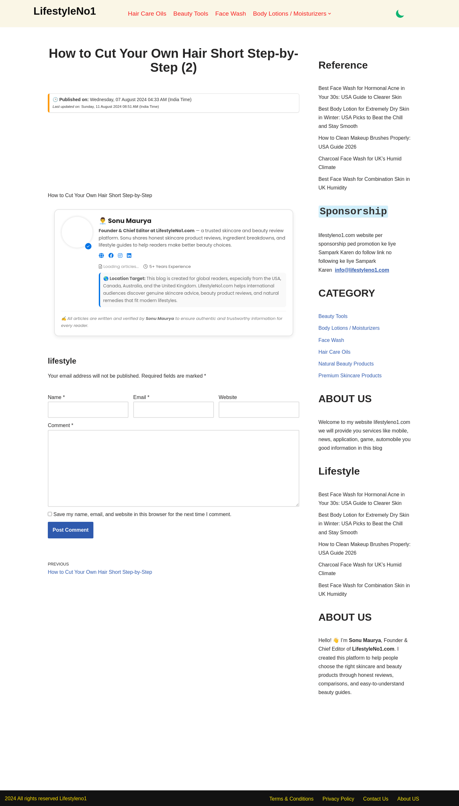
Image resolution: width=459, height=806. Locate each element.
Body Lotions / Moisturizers (349, 327)
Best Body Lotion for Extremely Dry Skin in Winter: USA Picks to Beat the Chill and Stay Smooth (363, 117)
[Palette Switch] (400, 13)
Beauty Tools (190, 13)
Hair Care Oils (147, 13)
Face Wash (230, 13)
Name (56, 397)
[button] (329, 13)
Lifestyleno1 (73, 798)
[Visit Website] (101, 255)
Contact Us (375, 798)
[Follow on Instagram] (120, 255)
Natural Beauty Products (346, 363)
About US (408, 798)
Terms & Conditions (291, 798)
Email (141, 397)
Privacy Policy (338, 798)
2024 (10, 798)
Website (228, 397)
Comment (60, 425)
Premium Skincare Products (350, 375)
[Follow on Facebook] (110, 255)
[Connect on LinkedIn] (129, 255)
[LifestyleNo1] (64, 11)
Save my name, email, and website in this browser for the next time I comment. (142, 514)
